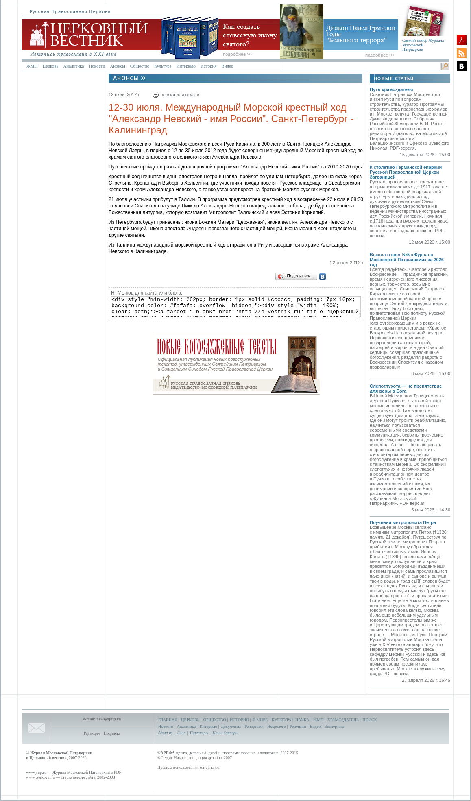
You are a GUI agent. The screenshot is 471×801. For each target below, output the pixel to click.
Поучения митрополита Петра (403, 522)
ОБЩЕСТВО (214, 720)
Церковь (51, 65)
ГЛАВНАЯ (167, 720)
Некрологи (276, 726)
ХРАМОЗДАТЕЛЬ (343, 720)
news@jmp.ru (108, 719)
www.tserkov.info (40, 777)
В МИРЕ (260, 720)
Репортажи (253, 726)
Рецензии (298, 726)
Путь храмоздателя (391, 89)
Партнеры (199, 733)
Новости (97, 65)
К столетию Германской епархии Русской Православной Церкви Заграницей (406, 172)
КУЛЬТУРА (282, 720)
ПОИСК (369, 720)
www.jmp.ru (36, 772)
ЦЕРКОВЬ (190, 720)
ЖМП (32, 65)
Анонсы (117, 65)
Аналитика (73, 65)
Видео (227, 65)
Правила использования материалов (188, 767)
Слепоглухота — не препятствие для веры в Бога (406, 388)
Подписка (112, 733)
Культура (162, 65)
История (208, 65)
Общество (139, 65)
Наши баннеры (225, 733)
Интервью (185, 65)
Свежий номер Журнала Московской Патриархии (423, 45)
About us (165, 733)
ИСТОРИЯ (239, 720)
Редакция (92, 733)
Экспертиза (334, 726)
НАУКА (302, 720)
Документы (231, 726)
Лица (181, 733)
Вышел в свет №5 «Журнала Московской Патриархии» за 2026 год (407, 259)
